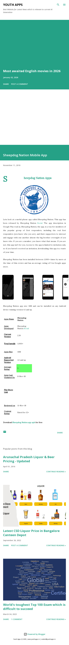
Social (39, 223)
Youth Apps (13, 4)
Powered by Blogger (34, 634)
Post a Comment (19, 84)
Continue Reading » (56, 471)
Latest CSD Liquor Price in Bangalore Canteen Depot (31, 533)
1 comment (16, 619)
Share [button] (6, 84)
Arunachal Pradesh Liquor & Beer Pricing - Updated (29, 459)
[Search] (58, 4)
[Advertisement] (34, 121)
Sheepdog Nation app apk (23, 422)
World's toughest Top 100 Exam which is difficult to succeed (34, 606)
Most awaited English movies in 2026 (32, 71)
